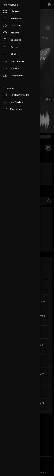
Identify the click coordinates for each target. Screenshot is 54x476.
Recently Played (16, 94)
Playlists (11, 54)
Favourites (12, 109)
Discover (11, 11)
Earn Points (13, 75)
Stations (11, 68)
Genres (11, 47)
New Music (13, 18)
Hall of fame (13, 61)
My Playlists (13, 102)
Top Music (12, 25)
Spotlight (12, 39)
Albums (11, 32)
